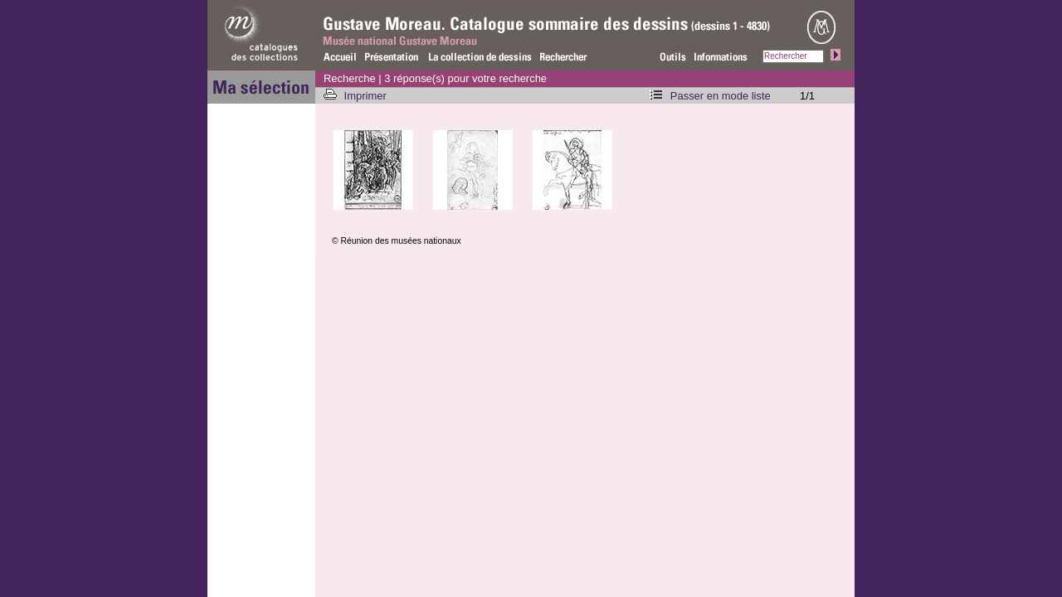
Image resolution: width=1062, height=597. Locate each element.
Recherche (350, 78)
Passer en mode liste (720, 96)
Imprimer (367, 96)
